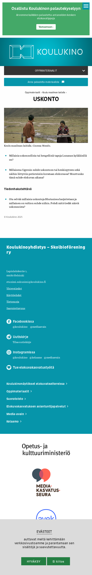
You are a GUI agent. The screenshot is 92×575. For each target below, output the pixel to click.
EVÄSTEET (44, 532)
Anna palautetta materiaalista (46, 82)
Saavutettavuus (15, 308)
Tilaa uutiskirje (22, 342)
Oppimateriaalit (33, 92)
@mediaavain (38, 326)
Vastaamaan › (46, 26)
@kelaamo (35, 357)
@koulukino (20, 326)
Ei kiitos (58, 561)
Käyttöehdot (14, 295)
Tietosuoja (12, 301)
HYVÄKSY (33, 561)
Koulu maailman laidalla (54, 92)
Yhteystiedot (14, 288)
